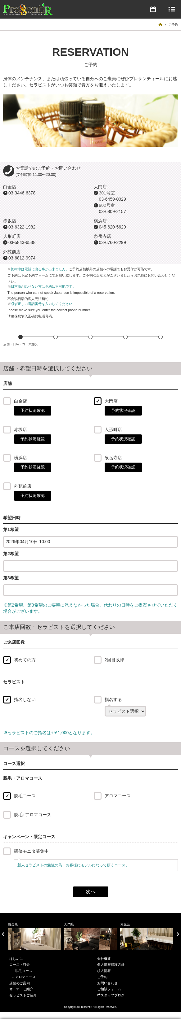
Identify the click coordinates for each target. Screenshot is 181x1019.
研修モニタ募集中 (31, 851)
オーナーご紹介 (21, 989)
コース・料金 (19, 964)
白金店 (20, 400)
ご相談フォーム (109, 989)
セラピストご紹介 (23, 995)
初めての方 (25, 659)
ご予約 (102, 977)
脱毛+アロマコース (32, 814)
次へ (91, 891)
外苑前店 (22, 486)
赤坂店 (20, 429)
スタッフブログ (110, 995)
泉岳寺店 (113, 457)
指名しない (25, 699)
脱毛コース (25, 795)
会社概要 (104, 958)
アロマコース (118, 795)
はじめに (16, 958)
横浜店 (20, 457)
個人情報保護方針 (110, 964)
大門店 (111, 400)
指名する (113, 699)
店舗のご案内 (19, 983)
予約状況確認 (32, 410)
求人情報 (104, 971)
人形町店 (113, 429)
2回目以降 (114, 659)
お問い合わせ (107, 983)
